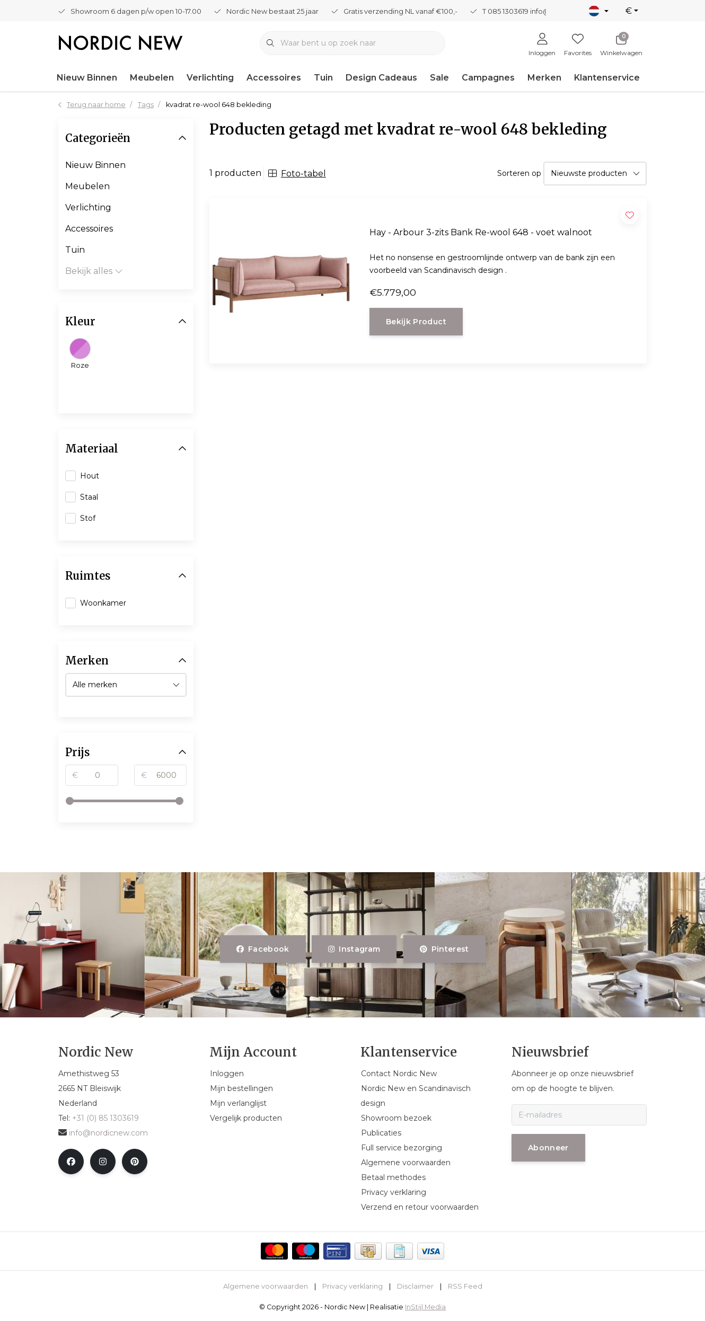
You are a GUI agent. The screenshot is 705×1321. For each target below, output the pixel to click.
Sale (439, 78)
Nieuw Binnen (87, 78)
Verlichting (210, 78)
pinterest (444, 949)
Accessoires (273, 78)
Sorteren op (519, 173)
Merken (544, 78)
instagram (354, 949)
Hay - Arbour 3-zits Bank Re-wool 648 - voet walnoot (480, 232)
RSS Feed (465, 1286)
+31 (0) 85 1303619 (105, 1118)
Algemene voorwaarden (265, 1286)
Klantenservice (607, 78)
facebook (262, 949)
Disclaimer (415, 1286)
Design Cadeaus (381, 78)
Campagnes (488, 78)
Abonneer (548, 1147)
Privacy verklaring (352, 1286)
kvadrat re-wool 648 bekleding (218, 105)
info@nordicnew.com (103, 1133)
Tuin (323, 78)
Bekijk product (416, 321)
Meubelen (152, 78)
